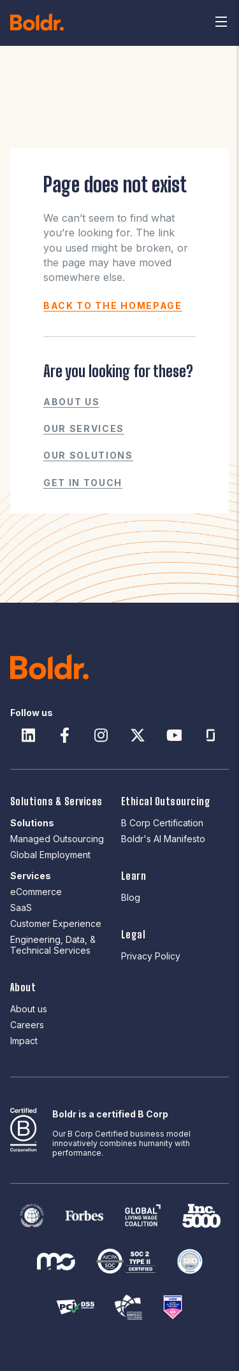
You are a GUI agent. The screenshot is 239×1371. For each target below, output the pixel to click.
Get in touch (82, 482)
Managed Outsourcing (57, 838)
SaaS (21, 907)
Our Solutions (88, 455)
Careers (27, 1024)
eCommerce (36, 891)
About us (71, 401)
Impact (24, 1040)
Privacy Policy (150, 956)
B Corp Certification (162, 822)
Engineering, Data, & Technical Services (53, 945)
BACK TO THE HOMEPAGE (112, 305)
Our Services (83, 428)
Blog (130, 897)
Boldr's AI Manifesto (163, 838)
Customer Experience (55, 923)
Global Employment (50, 854)
